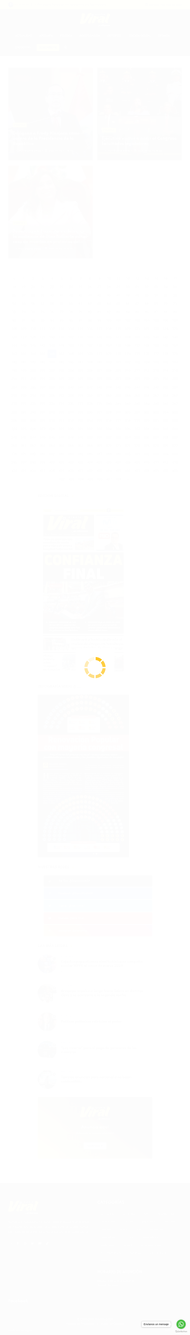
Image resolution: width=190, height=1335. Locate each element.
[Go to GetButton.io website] (181, 1331)
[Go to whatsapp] (181, 1324)
